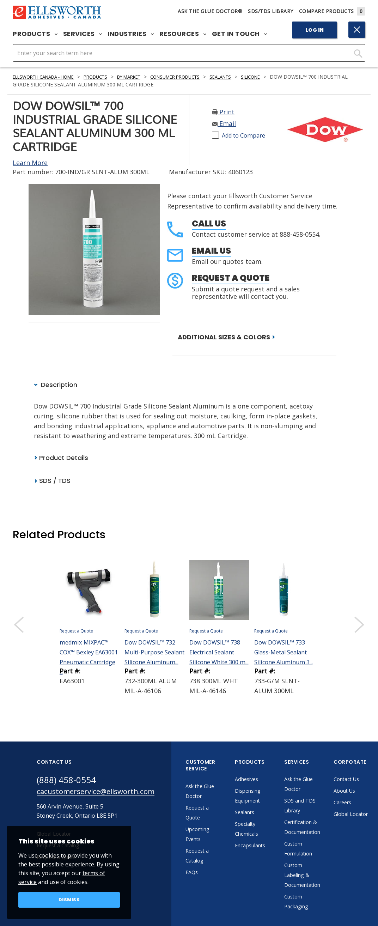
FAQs (210, 873)
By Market (145, 76)
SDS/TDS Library (270, 11)
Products (35, 34)
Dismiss (69, 899)
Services (82, 34)
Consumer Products (197, 76)
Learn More (30, 162)
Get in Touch (239, 34)
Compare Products (332, 11)
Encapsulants (270, 846)
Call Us (209, 223)
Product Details (61, 458)
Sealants (247, 76)
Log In (314, 30)
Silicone (281, 76)
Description (55, 384)
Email (224, 123)
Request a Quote (230, 278)
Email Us (211, 250)
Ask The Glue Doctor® (210, 11)
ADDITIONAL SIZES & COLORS (226, 337)
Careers (365, 803)
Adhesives (266, 780)
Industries (131, 34)
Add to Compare (247, 135)
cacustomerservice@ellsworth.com (104, 793)
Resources (182, 34)
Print (223, 112)
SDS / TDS (52, 481)
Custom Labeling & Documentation (322, 876)
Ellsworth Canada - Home (48, 76)
